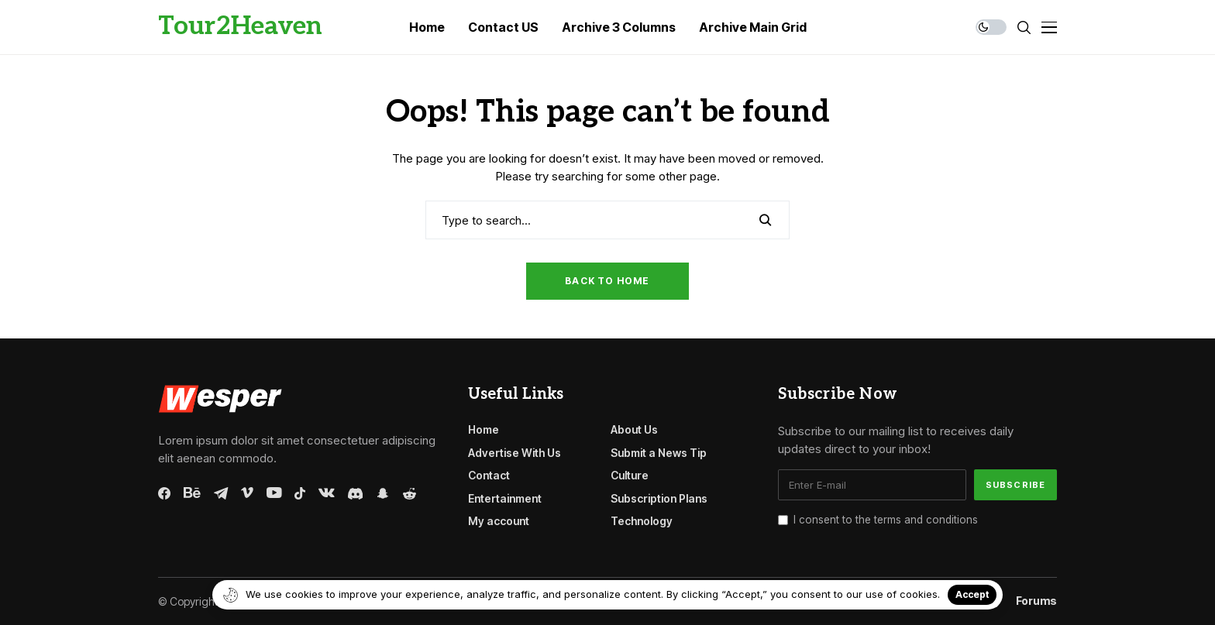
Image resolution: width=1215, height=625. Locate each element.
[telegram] (221, 493)
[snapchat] (383, 493)
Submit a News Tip (659, 452)
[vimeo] (247, 493)
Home (483, 429)
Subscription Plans (659, 498)
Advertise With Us (514, 452)
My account (498, 520)
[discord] (355, 494)
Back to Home (607, 281)
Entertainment (505, 498)
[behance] (192, 493)
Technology (642, 520)
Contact (489, 475)
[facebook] (164, 493)
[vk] (326, 493)
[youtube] (274, 493)
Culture (630, 475)
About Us (634, 429)
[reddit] (409, 494)
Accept (972, 594)
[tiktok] (299, 493)
